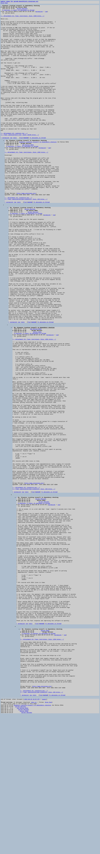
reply (15, 165)
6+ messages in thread (38, 165)
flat (21, 165)
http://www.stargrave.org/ (26, 231)
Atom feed (4, 3)
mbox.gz (34, 839)
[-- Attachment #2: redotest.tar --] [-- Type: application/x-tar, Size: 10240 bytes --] (20, 160)
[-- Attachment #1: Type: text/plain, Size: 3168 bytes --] (22, 19)
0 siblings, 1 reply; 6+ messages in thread (18, 12)
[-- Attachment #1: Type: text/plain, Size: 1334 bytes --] (42, 764)
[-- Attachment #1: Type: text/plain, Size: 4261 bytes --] (34, 405)
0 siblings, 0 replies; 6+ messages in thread (38, 757)
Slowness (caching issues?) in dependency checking (37, 170)
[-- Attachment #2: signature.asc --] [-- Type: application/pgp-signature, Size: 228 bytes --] (26, 237)
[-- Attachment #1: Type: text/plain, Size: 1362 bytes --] (26, 182)
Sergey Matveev (22, 10)
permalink (39, 13)
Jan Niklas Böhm (28, 173)
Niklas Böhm (37, 397)
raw (46, 13)
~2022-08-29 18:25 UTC (32, 836)
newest (44, 836)
